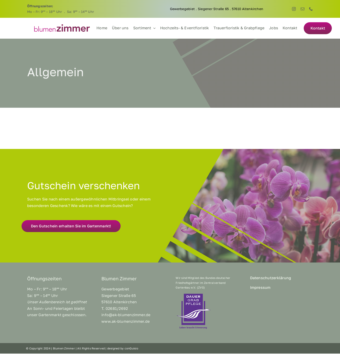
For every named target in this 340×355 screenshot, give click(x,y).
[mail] (302, 9)
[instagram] (294, 9)
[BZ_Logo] (62, 25)
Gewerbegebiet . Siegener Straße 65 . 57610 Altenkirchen (216, 9)
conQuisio (131, 349)
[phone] (311, 9)
